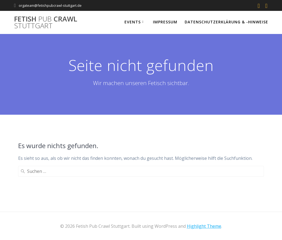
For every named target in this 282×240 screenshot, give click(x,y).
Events (132, 21)
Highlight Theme (204, 226)
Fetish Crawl (45, 22)
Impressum (165, 21)
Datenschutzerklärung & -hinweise (226, 21)
